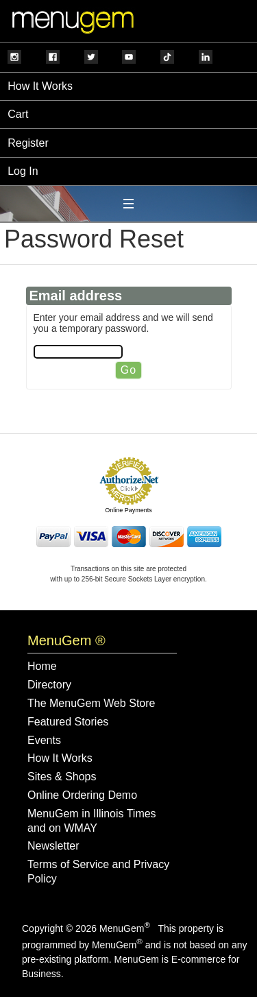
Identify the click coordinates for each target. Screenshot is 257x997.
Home (42, 666)
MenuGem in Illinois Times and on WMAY (91, 821)
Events (44, 740)
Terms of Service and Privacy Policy (98, 871)
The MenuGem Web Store (91, 703)
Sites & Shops (62, 776)
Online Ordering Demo (82, 795)
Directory (49, 684)
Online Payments (128, 510)
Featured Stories (67, 722)
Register (28, 143)
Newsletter (53, 846)
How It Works (40, 86)
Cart (18, 114)
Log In (23, 171)
